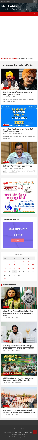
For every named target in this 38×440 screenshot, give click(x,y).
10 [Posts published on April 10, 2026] (23, 265)
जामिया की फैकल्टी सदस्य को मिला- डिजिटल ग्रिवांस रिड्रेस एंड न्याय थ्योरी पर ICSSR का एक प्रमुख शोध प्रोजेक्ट (18, 313)
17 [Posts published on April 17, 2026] (23, 268)
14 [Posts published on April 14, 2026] (9, 268)
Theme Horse (21, 434)
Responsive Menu (35, 1)
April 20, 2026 (6, 318)
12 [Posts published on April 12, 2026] (33, 265)
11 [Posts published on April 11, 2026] (28, 265)
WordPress (25, 437)
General (5, 307)
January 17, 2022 (8, 168)
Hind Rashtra (9, 6)
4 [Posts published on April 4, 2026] (28, 261)
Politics (5, 88)
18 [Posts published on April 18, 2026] (28, 268)
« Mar (4, 278)
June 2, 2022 (6, 97)
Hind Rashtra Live (17, 133)
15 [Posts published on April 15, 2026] (14, 268)
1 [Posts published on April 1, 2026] (14, 261)
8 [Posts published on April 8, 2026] (14, 265)
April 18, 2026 (6, 415)
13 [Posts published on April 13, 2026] (5, 268)
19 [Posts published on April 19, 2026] (33, 268)
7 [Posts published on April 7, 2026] (9, 265)
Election (6, 125)
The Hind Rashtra (16, 318)
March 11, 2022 (7, 133)
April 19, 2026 (6, 350)
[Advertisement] (19, 37)
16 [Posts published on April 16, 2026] (19, 268)
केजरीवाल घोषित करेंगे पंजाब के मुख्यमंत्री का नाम (17, 166)
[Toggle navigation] (3, 14)
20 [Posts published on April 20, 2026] (5, 272)
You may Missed (9, 285)
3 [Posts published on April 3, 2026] (23, 261)
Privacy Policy (28, 432)
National (6, 161)
